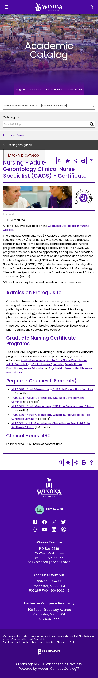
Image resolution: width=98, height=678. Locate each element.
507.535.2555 (49, 619)
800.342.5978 (61, 562)
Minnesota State (66, 642)
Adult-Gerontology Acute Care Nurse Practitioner (54, 360)
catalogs (26, 664)
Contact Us (39, 639)
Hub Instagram (54, 89)
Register (21, 89)
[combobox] (49, 106)
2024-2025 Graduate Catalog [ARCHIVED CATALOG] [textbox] (35, 105)
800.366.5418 (59, 590)
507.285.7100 (38, 590)
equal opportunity (42, 636)
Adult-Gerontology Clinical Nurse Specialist (35, 364)
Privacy (28, 639)
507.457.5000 (38, 562)
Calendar (35, 89)
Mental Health (74, 89)
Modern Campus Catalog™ (58, 668)
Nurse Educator (33, 368)
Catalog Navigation (19, 145)
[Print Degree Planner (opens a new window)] (59, 160)
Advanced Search (14, 135)
